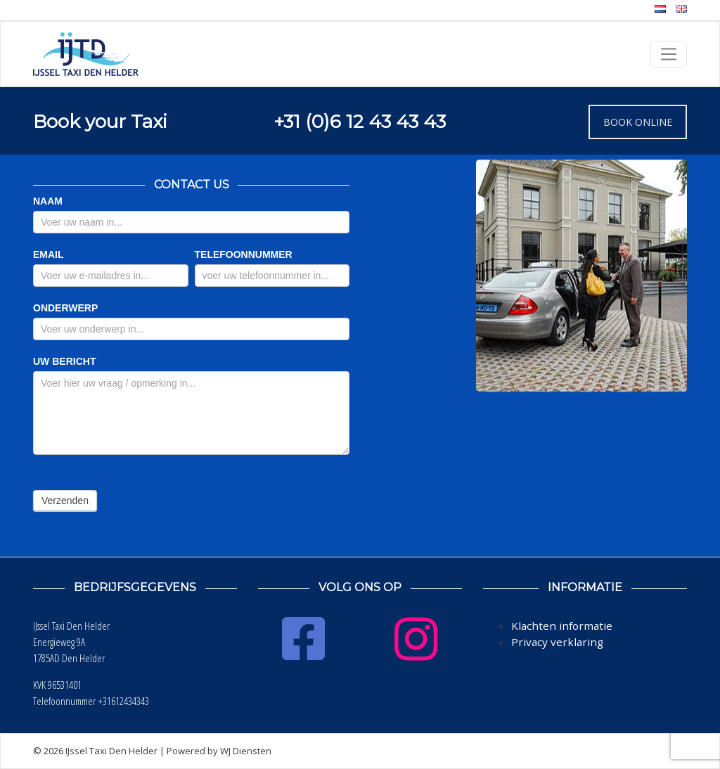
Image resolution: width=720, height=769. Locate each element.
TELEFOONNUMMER (243, 254)
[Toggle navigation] (668, 54)
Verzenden (65, 500)
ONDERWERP (65, 308)
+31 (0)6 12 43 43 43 (360, 121)
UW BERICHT (64, 361)
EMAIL (48, 254)
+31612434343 (123, 701)
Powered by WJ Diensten (219, 750)
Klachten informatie (561, 626)
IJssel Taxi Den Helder (111, 750)
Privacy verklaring (557, 642)
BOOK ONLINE (637, 122)
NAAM (48, 201)
